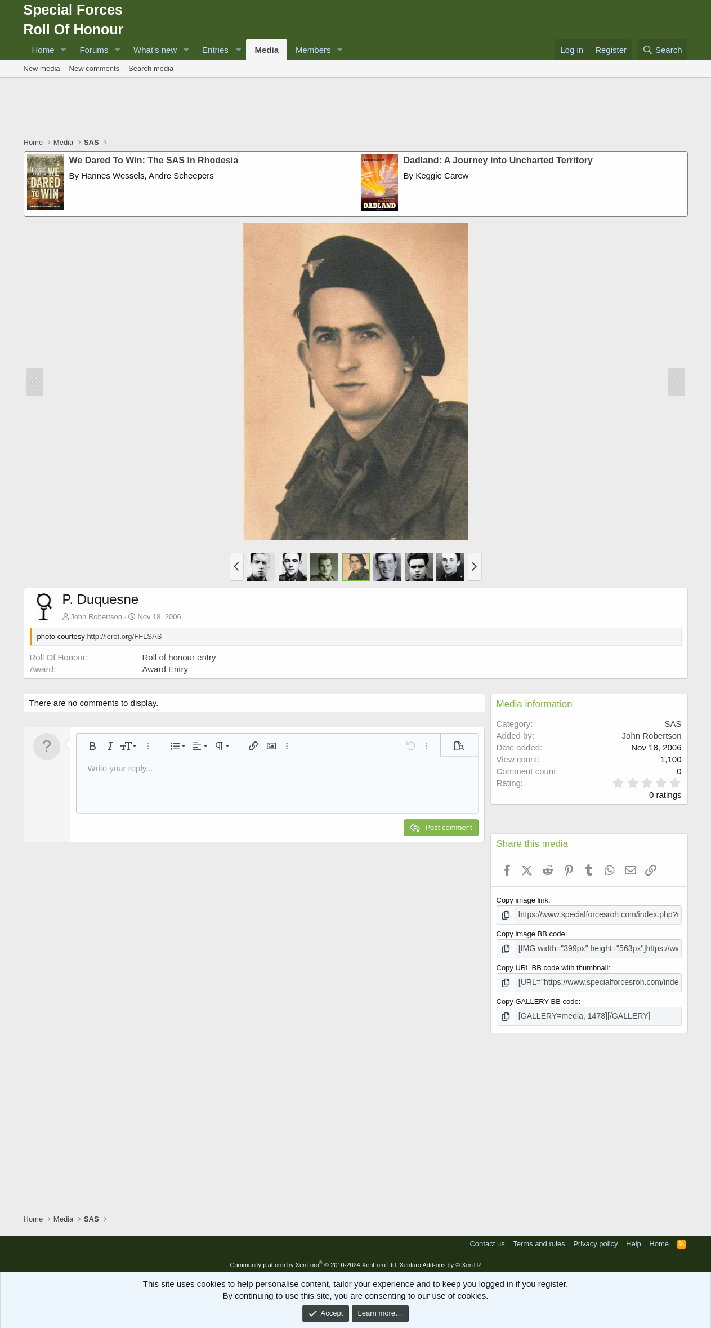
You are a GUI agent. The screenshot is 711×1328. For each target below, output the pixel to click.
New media (42, 68)
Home (43, 50)
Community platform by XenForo (313, 1261)
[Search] (662, 49)
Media (266, 50)
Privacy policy (595, 1240)
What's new (155, 50)
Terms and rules (539, 1240)
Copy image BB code (531, 933)
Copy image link (523, 900)
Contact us (486, 1240)
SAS (672, 724)
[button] (63, 49)
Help (633, 1240)
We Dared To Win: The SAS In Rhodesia (154, 160)
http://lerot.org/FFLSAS (124, 636)
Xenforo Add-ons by (440, 1261)
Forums (93, 50)
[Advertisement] (356, 108)
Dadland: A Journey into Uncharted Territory (498, 160)
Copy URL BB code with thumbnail (553, 966)
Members (313, 50)
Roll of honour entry (179, 657)
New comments (94, 68)
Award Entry (165, 669)
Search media (150, 68)
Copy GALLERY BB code (538, 998)
